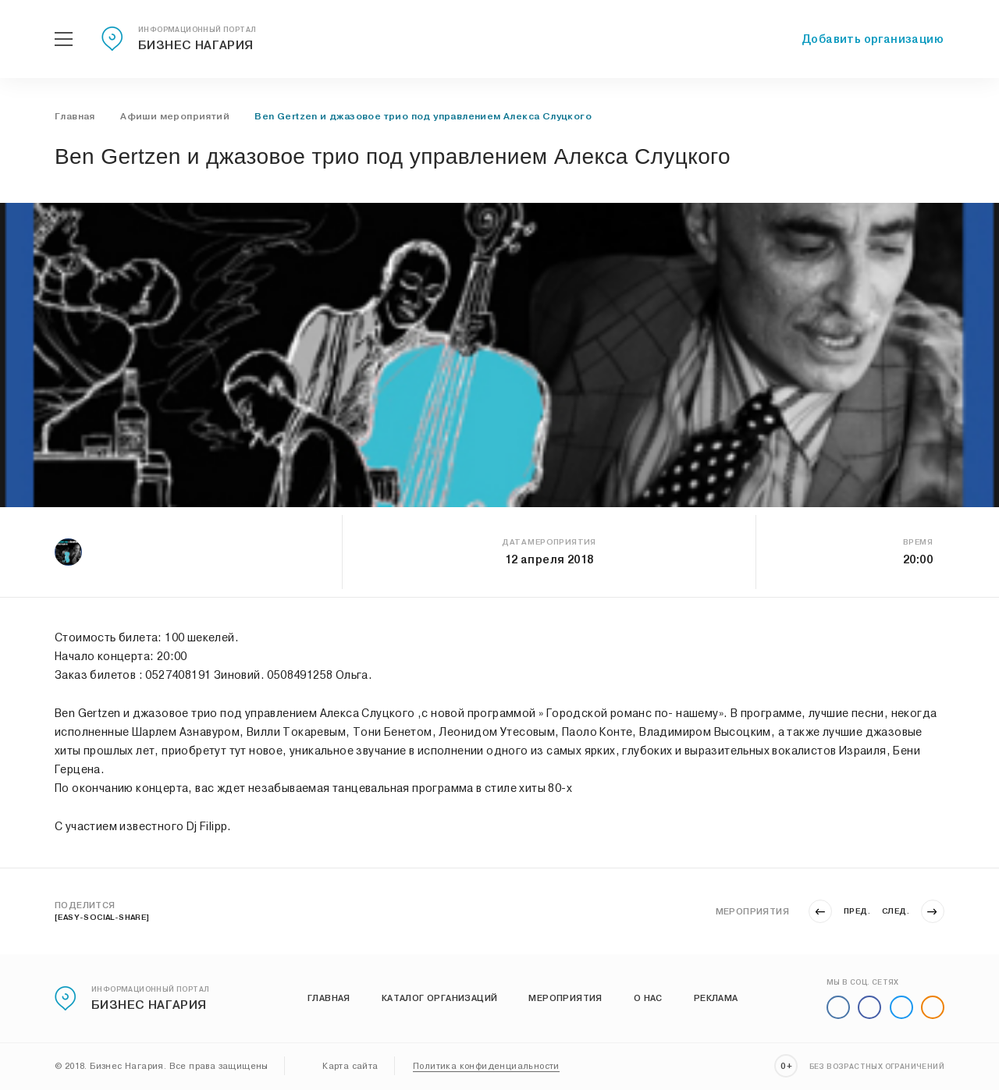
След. (895, 911)
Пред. (857, 911)
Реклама (716, 997)
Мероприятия (565, 997)
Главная (329, 997)
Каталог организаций (440, 997)
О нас (648, 997)
